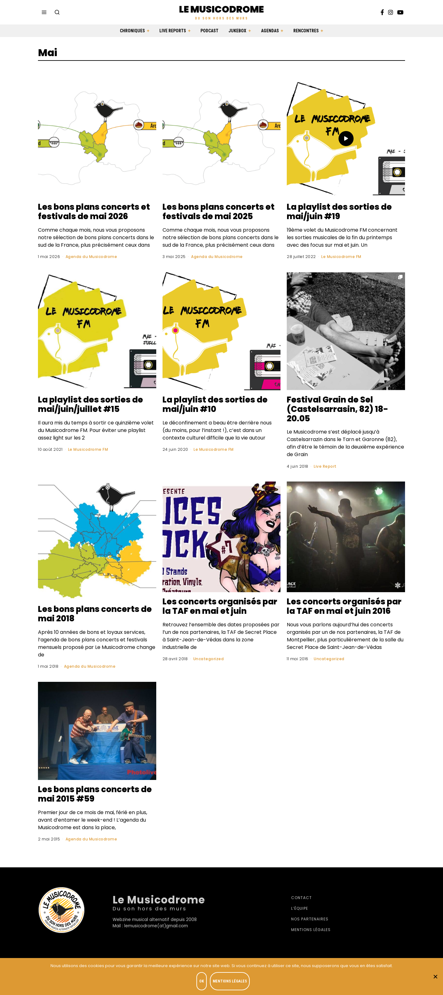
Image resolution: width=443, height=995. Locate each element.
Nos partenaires (309, 919)
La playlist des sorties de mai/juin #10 (215, 404)
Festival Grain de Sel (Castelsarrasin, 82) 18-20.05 (337, 409)
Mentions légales (311, 929)
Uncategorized (208, 658)
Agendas (270, 30)
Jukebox (237, 30)
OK (201, 981)
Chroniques (132, 30)
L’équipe (299, 908)
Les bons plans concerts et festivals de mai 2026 (94, 211)
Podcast (209, 30)
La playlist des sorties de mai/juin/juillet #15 (90, 404)
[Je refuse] (435, 976)
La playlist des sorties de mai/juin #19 (339, 211)
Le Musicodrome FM (341, 256)
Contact (301, 897)
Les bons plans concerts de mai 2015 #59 (95, 794)
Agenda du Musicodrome (91, 256)
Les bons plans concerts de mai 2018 (95, 613)
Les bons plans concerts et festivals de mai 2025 (219, 211)
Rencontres (306, 30)
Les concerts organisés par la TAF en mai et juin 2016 (344, 606)
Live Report (325, 466)
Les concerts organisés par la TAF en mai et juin (220, 606)
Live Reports (172, 30)
